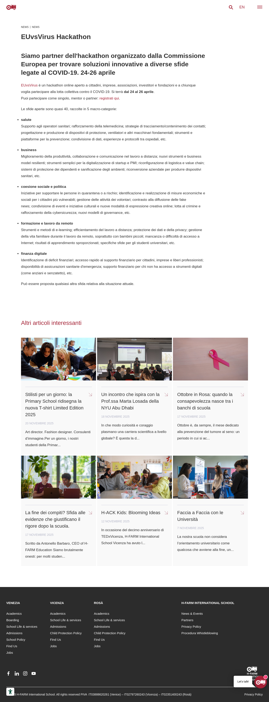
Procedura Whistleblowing (199, 633)
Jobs (9, 652)
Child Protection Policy (66, 633)
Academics (14, 613)
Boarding (12, 620)
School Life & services (21, 626)
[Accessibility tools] (10, 692)
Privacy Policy (191, 626)
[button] (231, 7)
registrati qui (109, 98)
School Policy (15, 639)
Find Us (11, 646)
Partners (187, 620)
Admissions (14, 633)
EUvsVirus (29, 85)
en (242, 7)
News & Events (192, 613)
